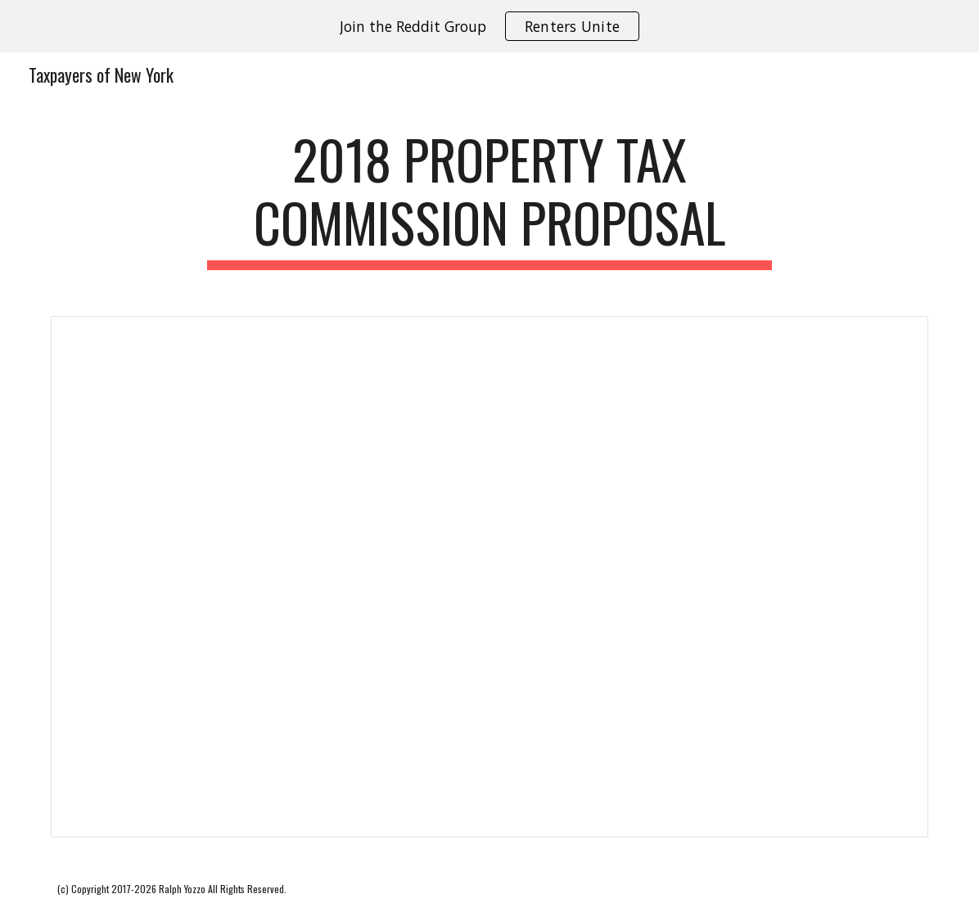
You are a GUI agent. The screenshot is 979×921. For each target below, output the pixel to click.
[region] (489, 26)
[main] (489, 199)
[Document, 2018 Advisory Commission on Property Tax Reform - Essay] (490, 576)
